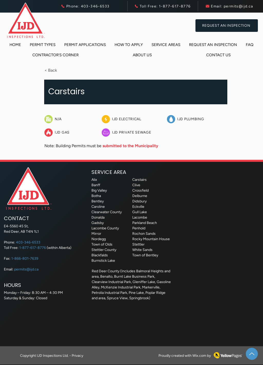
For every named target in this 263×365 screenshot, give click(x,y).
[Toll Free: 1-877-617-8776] (162, 6)
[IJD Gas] (72, 132)
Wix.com (199, 355)
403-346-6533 (28, 242)
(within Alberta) (59, 248)
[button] (42, 45)
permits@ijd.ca (26, 269)
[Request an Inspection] (226, 25)
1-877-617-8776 (33, 248)
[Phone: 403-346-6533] (85, 6)
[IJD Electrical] (132, 119)
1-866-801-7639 (24, 258)
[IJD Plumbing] (198, 119)
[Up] (252, 354)
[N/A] (72, 119)
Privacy (77, 355)
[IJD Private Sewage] (138, 132)
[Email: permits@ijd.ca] (229, 6)
